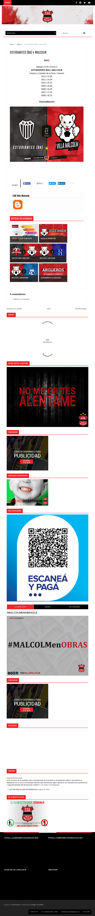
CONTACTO (34, 912)
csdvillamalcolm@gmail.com (70, 912)
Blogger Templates (37, 905)
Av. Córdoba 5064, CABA (49, 912)
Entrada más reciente (14, 309)
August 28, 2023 (44, 789)
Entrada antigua (81, 309)
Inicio (48, 309)
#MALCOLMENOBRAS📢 (22, 612)
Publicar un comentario (21, 299)
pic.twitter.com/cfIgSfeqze (50, 785)
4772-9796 (86, 912)
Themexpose (15, 905)
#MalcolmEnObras (13, 778)
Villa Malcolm (47, 342)
